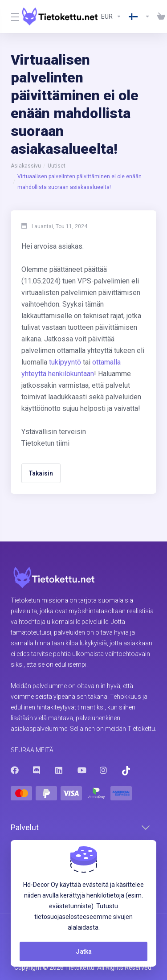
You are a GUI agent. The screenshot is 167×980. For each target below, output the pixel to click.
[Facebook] (15, 770)
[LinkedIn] (59, 770)
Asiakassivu (26, 166)
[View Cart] (159, 16)
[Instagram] (104, 770)
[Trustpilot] (126, 771)
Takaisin (41, 473)
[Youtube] (81, 770)
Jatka (84, 951)
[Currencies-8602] (111, 16)
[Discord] (37, 770)
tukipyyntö (65, 362)
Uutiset (56, 166)
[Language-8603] (139, 16)
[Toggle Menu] (11, 16)
